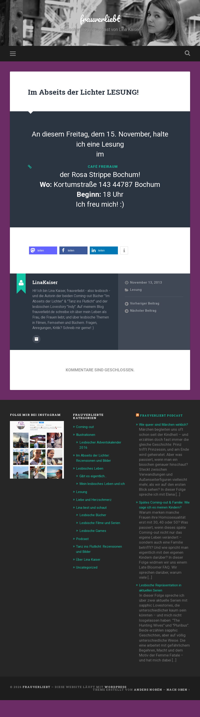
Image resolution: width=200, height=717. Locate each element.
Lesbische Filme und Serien (102, 533)
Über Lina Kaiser (89, 569)
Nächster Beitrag (143, 319)
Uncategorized (88, 577)
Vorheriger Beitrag (145, 311)
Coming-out (86, 434)
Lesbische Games (94, 541)
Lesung (136, 298)
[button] (43, 258)
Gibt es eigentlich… (95, 482)
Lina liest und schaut (93, 518)
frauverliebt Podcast (163, 423)
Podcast (83, 549)
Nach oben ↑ (178, 706)
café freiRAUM (103, 172)
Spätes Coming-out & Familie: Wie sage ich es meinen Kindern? (164, 519)
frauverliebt (100, 20)
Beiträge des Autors (36, 347)
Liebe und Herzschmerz (96, 511)
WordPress (115, 704)
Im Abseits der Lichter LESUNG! (96, 95)
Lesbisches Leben (91, 475)
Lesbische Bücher (94, 526)
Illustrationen (87, 442)
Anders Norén (148, 706)
